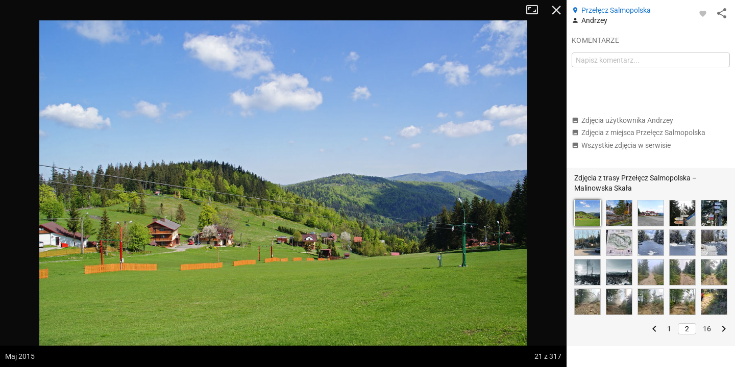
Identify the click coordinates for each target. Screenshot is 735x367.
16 (707, 329)
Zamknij (556, 10)
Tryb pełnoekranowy (536, 10)
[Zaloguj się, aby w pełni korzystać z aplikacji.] (703, 13)
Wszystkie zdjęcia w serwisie (621, 145)
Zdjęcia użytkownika (622, 120)
